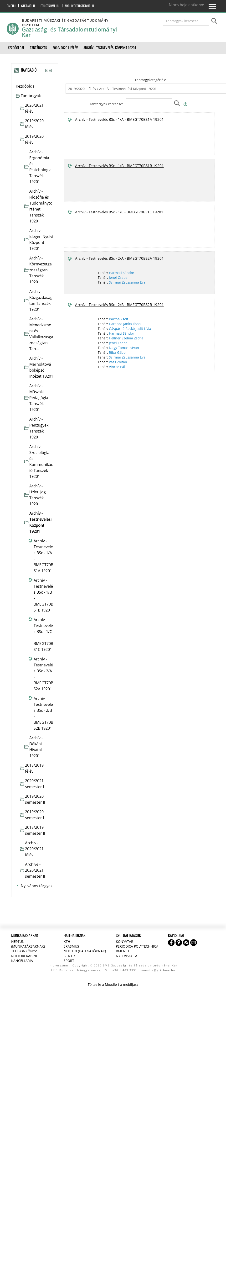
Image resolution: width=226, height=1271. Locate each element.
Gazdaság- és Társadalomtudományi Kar (69, 32)
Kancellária (22, 960)
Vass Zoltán (118, 362)
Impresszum (58, 965)
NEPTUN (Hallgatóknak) (85, 951)
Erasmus (71, 946)
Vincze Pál (117, 366)
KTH (67, 941)
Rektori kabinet (25, 956)
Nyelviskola (126, 956)
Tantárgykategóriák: (150, 80)
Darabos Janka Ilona (125, 324)
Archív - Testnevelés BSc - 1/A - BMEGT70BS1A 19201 (119, 119)
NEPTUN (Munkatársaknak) (28, 944)
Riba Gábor (118, 352)
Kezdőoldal (26, 86)
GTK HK (70, 956)
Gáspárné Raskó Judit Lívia (130, 328)
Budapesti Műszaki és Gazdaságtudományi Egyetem (66, 22)
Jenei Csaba (118, 277)
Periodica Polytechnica (137, 946)
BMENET (122, 951)
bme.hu (11, 6)
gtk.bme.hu (28, 6)
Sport (69, 960)
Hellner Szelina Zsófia (126, 338)
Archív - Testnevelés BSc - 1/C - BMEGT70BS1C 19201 (119, 212)
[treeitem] (34, 86)
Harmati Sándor (121, 272)
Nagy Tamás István (124, 347)
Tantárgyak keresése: (106, 104)
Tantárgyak (31, 95)
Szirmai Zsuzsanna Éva (127, 282)
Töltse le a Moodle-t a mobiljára (113, 984)
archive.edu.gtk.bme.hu (79, 6)
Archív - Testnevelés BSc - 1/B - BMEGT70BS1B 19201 (119, 165)
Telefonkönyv (24, 951)
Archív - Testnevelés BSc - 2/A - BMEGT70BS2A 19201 (119, 258)
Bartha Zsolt (118, 319)
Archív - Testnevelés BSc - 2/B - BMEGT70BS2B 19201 (119, 304)
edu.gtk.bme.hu (50, 6)
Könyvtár (124, 941)
